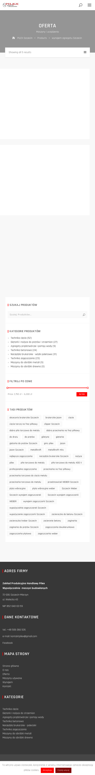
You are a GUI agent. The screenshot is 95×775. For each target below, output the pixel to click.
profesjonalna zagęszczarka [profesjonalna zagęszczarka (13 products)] (23, 469)
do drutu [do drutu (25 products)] (14, 436)
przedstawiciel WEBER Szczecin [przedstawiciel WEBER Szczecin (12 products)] (63, 482)
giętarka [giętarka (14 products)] (60, 436)
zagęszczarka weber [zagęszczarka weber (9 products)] (48, 533)
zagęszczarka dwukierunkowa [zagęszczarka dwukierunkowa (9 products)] (59, 527)
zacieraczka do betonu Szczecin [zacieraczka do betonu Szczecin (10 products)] (67, 514)
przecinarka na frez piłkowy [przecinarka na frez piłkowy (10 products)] (57, 469)
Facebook (8, 643)
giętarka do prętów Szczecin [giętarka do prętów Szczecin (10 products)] (23, 443)
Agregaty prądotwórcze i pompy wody (31, 346)
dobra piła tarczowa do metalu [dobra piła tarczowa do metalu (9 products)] (25, 430)
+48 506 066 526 (16, 630)
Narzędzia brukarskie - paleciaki (19, 725)
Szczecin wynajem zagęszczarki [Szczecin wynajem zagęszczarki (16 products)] (63, 494)
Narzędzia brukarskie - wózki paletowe (31, 354)
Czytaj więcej (63, 770)
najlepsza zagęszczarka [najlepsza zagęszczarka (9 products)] (21, 456)
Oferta (6, 674)
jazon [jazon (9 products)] (62, 443)
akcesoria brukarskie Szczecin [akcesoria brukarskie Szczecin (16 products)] (24, 417)
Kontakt (7, 686)
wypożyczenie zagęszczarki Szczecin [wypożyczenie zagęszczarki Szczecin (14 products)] (27, 514)
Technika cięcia (19, 338)
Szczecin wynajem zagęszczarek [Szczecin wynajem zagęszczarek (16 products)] (25, 494)
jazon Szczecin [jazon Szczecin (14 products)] (17, 449)
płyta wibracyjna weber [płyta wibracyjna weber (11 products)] (43, 488)
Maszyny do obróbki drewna (26, 366)
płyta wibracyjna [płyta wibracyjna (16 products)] (17, 488)
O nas (6, 670)
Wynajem (8, 682)
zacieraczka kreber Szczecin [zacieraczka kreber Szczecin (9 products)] (23, 520)
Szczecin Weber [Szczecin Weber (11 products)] (69, 488)
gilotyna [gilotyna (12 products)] (45, 436)
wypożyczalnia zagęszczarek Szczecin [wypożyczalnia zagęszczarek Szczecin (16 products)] (28, 507)
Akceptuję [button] (47, 770)
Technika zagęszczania (23, 358)
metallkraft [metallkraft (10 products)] (35, 449)
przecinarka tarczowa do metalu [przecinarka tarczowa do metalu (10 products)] (25, 482)
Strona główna (11, 666)
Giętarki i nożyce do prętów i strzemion (32, 342)
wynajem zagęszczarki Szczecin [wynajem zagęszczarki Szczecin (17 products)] (38, 501)
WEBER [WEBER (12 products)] (13, 501)
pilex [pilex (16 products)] (12, 462)
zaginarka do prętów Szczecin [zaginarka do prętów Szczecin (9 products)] (24, 527)
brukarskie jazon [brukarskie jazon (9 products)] (54, 417)
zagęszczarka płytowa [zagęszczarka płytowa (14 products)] (20, 533)
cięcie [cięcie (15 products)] (71, 417)
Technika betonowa (21, 350)
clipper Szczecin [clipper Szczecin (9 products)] (52, 424)
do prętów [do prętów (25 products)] (30, 436)
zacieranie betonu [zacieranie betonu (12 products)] (52, 520)
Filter (82, 394)
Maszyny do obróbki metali (25, 362)
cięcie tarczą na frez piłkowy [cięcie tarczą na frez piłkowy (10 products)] (23, 424)
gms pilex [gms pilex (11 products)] (48, 443)
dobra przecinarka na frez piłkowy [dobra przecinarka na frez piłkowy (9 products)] (63, 430)
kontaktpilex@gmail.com (24, 636)
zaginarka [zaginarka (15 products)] (72, 520)
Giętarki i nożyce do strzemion (19, 713)
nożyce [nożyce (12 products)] (78, 456)
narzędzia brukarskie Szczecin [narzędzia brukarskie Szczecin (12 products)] (53, 456)
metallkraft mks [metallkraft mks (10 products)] (56, 449)
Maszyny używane (12, 678)
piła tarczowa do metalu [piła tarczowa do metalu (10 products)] (33, 462)
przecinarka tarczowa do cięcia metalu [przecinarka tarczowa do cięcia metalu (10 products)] (28, 475)
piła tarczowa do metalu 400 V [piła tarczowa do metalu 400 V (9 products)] (66, 462)
